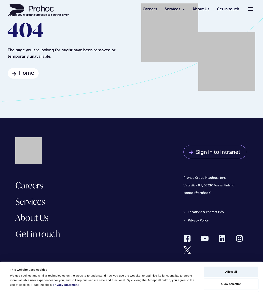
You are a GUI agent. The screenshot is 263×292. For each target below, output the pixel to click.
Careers (150, 9)
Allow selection (231, 254)
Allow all (231, 242)
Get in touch (228, 9)
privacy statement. (66, 255)
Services (175, 9)
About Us (200, 9)
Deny (231, 266)
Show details (160, 284)
